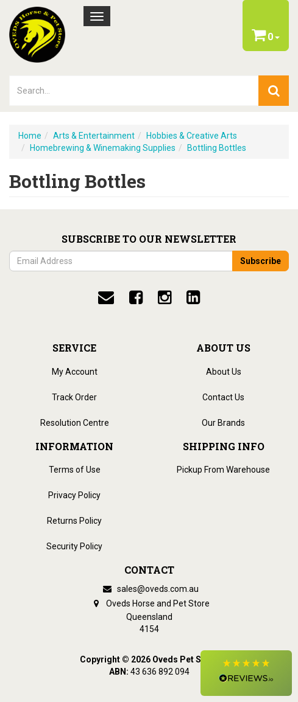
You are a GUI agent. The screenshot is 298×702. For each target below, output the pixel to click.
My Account (75, 372)
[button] (246, 673)
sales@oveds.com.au (149, 589)
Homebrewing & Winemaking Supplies (103, 148)
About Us (223, 372)
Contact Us (223, 397)
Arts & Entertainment (94, 136)
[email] (106, 297)
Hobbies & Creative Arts (191, 136)
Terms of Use (75, 469)
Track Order (74, 397)
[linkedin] (193, 297)
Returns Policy (74, 521)
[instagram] (164, 297)
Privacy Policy (74, 495)
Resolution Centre (74, 423)
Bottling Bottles (216, 148)
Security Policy (74, 546)
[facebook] (136, 297)
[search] (273, 90)
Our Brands (223, 423)
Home (29, 136)
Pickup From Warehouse (223, 469)
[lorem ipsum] (134, 90)
